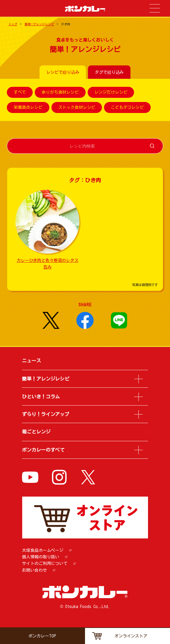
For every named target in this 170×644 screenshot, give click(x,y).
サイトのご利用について (44, 563)
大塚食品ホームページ (42, 550)
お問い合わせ (34, 570)
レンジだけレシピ (111, 92)
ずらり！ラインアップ (45, 414)
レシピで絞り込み (62, 72)
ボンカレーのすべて (43, 449)
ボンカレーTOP (42, 636)
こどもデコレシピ (127, 108)
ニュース (31, 360)
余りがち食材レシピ (60, 92)
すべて (20, 92)
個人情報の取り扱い (40, 557)
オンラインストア (130, 636)
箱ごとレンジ (36, 431)
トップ (13, 24)
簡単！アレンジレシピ (39, 24)
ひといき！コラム (41, 396)
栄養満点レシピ (28, 108)
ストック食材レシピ (76, 108)
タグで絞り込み (109, 72)
